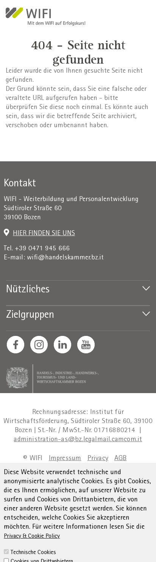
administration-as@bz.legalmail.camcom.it (78, 439)
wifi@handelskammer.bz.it (65, 258)
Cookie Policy (115, 477)
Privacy (97, 458)
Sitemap (121, 468)
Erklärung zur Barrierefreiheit (60, 468)
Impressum (65, 458)
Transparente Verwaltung (53, 477)
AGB (120, 458)
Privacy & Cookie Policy (32, 553)
